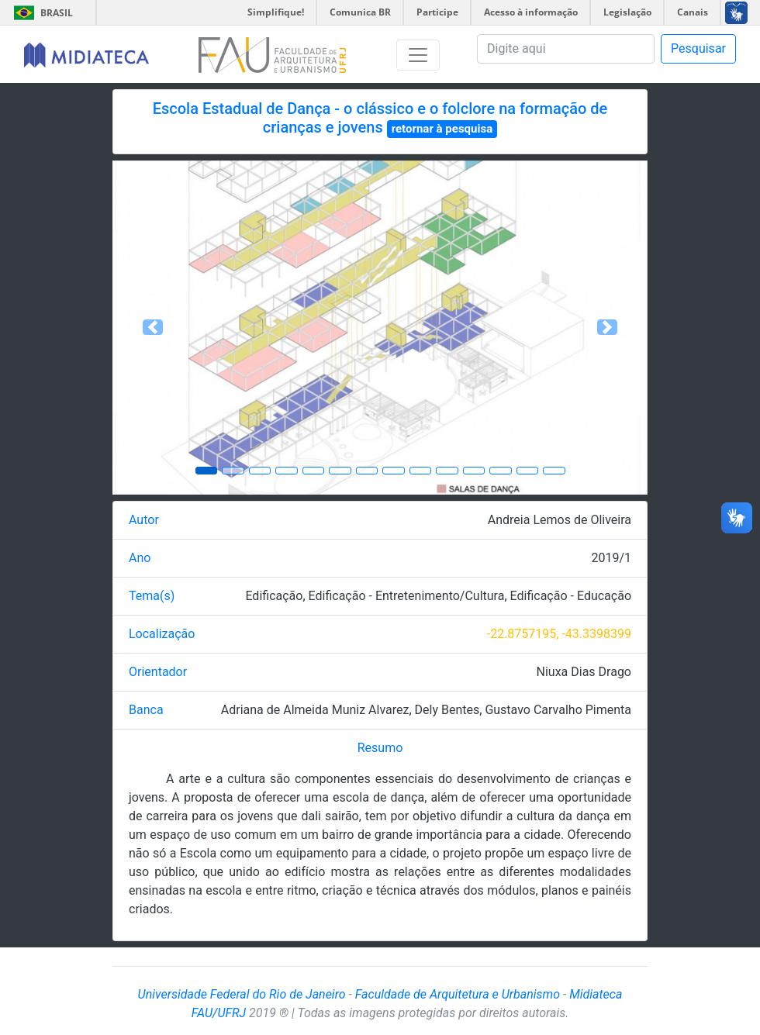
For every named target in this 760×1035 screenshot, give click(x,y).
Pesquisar (698, 48)
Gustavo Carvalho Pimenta (558, 709)
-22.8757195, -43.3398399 (559, 633)
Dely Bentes (447, 709)
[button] (152, 327)
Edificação (273, 595)
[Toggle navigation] (418, 55)
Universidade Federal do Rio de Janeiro (242, 994)
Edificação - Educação (570, 595)
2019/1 (611, 557)
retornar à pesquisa (442, 129)
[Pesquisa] (566, 49)
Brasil (40, 12)
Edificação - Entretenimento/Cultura (407, 595)
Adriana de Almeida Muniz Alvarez (315, 709)
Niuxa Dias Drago (584, 671)
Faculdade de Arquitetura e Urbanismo (457, 994)
